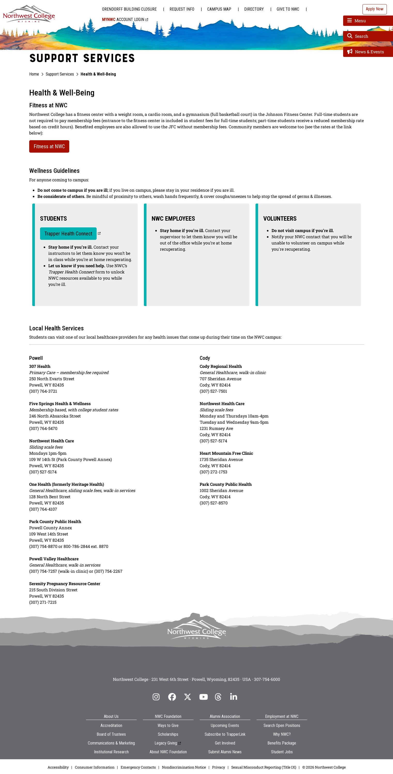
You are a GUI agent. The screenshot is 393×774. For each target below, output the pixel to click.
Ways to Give (168, 725)
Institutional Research (111, 751)
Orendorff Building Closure (129, 9)
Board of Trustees (111, 734)
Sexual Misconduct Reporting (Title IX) (263, 767)
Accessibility (58, 767)
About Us (111, 716)
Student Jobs (282, 751)
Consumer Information (94, 767)
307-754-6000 (267, 679)
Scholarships (168, 734)
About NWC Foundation (168, 751)
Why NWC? (282, 734)
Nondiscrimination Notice (184, 767)
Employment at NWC (281, 716)
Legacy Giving (166, 743)
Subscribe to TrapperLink (225, 734)
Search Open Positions (282, 725)
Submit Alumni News (225, 751)
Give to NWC (288, 9)
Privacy (218, 767)
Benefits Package (281, 743)
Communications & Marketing (111, 743)
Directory (254, 9)
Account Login (123, 19)
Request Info (181, 9)
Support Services (60, 74)
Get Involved (225, 743)
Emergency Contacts (138, 767)
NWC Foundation (168, 716)
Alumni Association (225, 716)
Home (34, 74)
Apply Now (374, 8)
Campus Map (219, 9)
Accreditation (111, 725)
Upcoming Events (225, 725)
